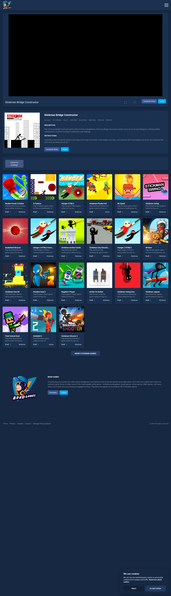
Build (65, 120)
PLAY (7, 212)
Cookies (20, 502)
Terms (5, 502)
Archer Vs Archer (96, 292)
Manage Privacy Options (42, 502)
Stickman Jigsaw (153, 292)
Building (83, 120)
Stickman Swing (152, 203)
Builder (73, 120)
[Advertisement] (85, 398)
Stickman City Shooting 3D (100, 248)
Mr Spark (121, 203)
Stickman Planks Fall (98, 203)
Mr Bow (149, 248)
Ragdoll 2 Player (68, 292)
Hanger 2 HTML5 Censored (44, 248)
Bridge (109, 120)
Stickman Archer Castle (71, 248)
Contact (28, 502)
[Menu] (166, 5)
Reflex (101, 120)
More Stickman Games (85, 353)
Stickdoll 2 (37, 336)
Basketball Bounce (13, 248)
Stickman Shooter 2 (69, 336)
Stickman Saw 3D (12, 292)
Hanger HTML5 (67, 203)
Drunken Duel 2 (39, 292)
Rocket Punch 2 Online (14, 203)
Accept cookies (155, 588)
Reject (134, 588)
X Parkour (37, 203)
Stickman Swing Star (126, 292)
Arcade (47, 120)
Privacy (12, 502)
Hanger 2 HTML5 (124, 248)
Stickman (57, 120)
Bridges (92, 120)
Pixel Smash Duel (12, 336)
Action (107, 212)
